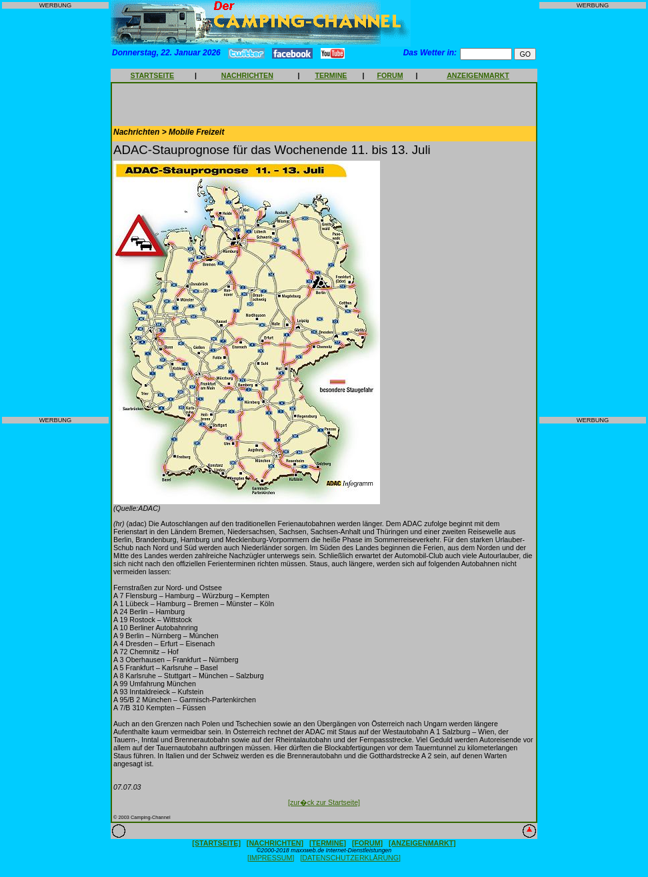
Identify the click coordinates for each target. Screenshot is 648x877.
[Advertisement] (55, 213)
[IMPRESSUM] (270, 858)
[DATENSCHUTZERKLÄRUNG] (350, 858)
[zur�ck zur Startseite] (324, 802)
